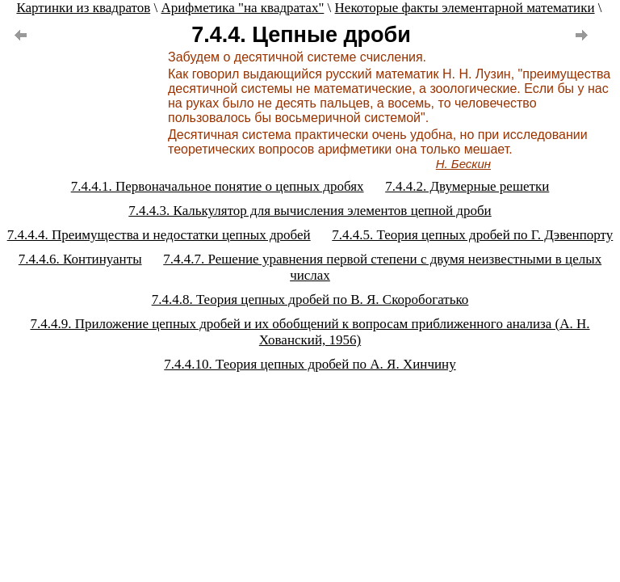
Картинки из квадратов (83, 7)
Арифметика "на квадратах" (242, 7)
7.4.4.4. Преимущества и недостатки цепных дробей (159, 234)
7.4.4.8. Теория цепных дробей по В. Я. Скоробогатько (310, 299)
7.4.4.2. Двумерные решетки (467, 186)
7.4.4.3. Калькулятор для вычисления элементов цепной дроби (309, 210)
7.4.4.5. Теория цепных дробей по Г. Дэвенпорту (472, 234)
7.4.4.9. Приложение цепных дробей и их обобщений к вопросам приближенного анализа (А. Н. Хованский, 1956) (309, 332)
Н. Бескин (463, 164)
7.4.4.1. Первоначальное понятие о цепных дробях (217, 186)
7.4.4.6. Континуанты (80, 259)
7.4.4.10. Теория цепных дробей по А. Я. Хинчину (309, 364)
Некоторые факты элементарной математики (465, 7)
